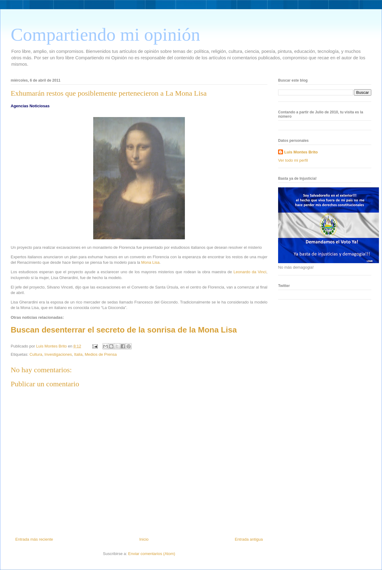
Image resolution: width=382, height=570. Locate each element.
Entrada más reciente (34, 539)
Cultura (35, 354)
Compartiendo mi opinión (105, 34)
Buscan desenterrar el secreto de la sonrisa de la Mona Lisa (124, 329)
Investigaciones (58, 354)
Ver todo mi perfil (293, 160)
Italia (78, 354)
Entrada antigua (249, 539)
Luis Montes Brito (52, 346)
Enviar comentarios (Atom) (151, 553)
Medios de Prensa (101, 354)
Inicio (144, 539)
